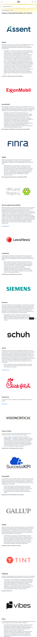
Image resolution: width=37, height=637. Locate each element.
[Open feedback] (36, 318)
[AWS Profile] (35, 2)
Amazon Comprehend (5, 10)
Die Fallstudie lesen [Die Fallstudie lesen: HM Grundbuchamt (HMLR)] (5, 226)
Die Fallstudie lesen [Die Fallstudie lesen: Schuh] (5, 369)
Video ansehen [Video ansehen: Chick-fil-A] (4, 403)
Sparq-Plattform (10, 437)
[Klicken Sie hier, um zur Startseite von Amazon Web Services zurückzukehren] (18, 2)
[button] (7, 6)
